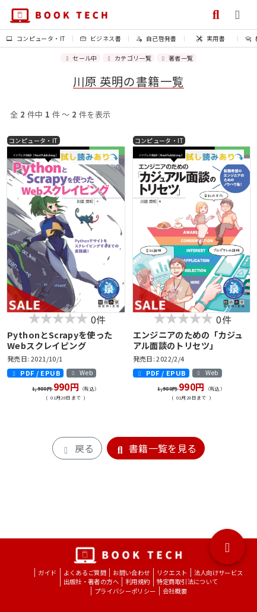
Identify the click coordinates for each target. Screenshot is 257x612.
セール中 (80, 57)
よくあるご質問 (85, 572)
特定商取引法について (187, 581)
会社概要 (175, 590)
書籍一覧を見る (156, 448)
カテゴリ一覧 (128, 57)
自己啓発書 (156, 38)
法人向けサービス (218, 572)
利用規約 (137, 581)
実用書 (210, 38)
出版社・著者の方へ (91, 581)
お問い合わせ (131, 572)
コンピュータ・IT (36, 38)
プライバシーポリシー (125, 590)
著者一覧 (176, 57)
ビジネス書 (100, 38)
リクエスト (172, 572)
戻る (77, 448)
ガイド (47, 572)
